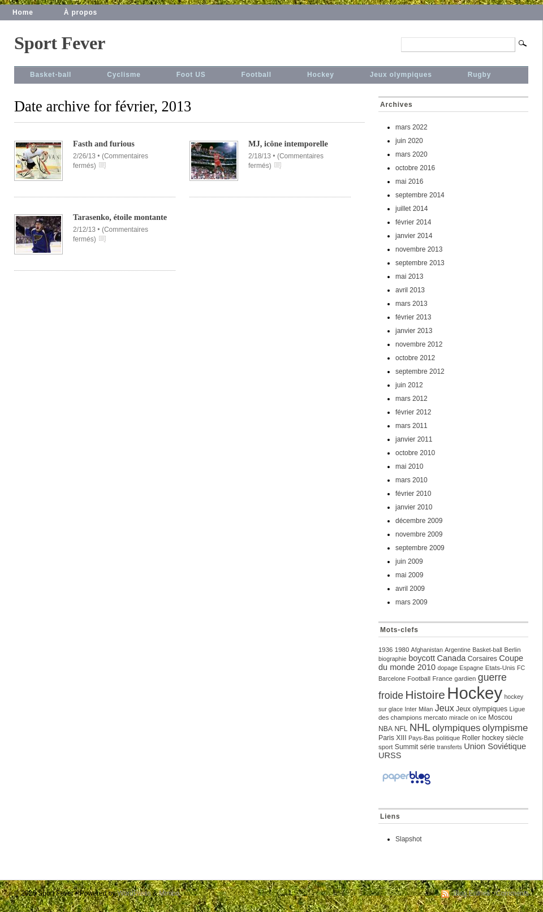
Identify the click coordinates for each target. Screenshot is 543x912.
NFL (400, 729)
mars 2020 (411, 154)
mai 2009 (409, 575)
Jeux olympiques (401, 75)
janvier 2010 (413, 507)
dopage (447, 667)
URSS (389, 755)
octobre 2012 (415, 358)
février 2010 (413, 494)
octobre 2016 (415, 168)
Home (22, 12)
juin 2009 (409, 561)
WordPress (134, 893)
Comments (512, 893)
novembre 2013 (418, 249)
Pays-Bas (421, 737)
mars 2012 (411, 399)
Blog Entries (471, 893)
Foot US (191, 75)
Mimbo (169, 893)
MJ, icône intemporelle (288, 143)
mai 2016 (409, 181)
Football (257, 75)
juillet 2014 (411, 209)
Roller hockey (483, 738)
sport (385, 747)
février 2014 (413, 222)
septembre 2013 (420, 263)
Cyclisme (123, 75)
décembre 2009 (418, 521)
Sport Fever (59, 43)
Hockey (320, 75)
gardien (465, 678)
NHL (420, 727)
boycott (421, 658)
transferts (449, 747)
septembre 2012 (420, 371)
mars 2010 (411, 480)
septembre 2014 (420, 195)
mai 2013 (409, 276)
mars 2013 (411, 304)
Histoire (425, 694)
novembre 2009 (418, 534)
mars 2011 (411, 426)
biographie (392, 658)
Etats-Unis (500, 667)
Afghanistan (427, 649)
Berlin (512, 649)
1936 (385, 649)
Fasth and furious (104, 143)
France (442, 678)
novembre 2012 (418, 344)
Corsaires (482, 659)
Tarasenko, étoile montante (120, 217)
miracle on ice (467, 717)
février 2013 (413, 317)
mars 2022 (411, 127)
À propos (80, 12)
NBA (385, 729)
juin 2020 (409, 141)
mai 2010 (409, 466)
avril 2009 (410, 589)
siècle (514, 738)
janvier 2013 (413, 331)
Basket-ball (50, 75)
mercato (435, 717)
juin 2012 (409, 385)
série (427, 747)
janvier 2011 (413, 439)
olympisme (505, 728)
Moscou (500, 717)
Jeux (444, 708)
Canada (451, 658)
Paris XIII (392, 738)
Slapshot (408, 839)
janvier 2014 (413, 236)
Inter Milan (419, 709)
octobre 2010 (415, 453)
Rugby (480, 75)
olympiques (456, 728)
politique (448, 737)
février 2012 (413, 412)
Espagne (471, 667)
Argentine (458, 649)
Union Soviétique (495, 746)
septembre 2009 (420, 548)
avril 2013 (410, 290)
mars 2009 (411, 602)
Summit (406, 747)
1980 (402, 649)
